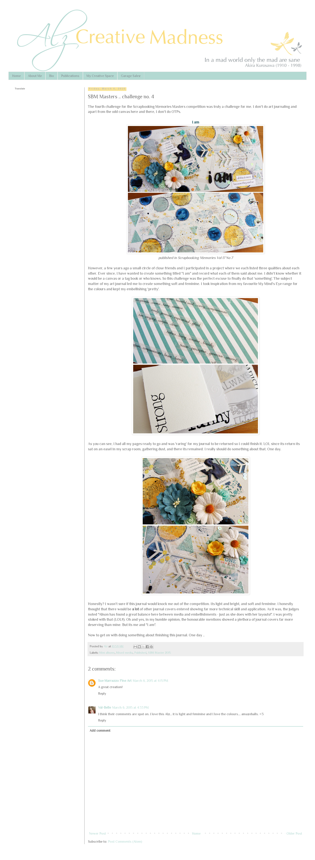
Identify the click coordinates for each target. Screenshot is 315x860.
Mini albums (107, 652)
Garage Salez (131, 76)
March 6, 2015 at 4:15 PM (150, 681)
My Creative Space (100, 76)
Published (140, 652)
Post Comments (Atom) (125, 842)
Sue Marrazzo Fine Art (114, 681)
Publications (70, 76)
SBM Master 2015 (159, 652)
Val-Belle (104, 707)
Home (16, 76)
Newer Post (97, 833)
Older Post (294, 833)
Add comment (100, 731)
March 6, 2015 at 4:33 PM (130, 707)
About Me (35, 76)
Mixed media (124, 652)
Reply (102, 694)
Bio (51, 76)
